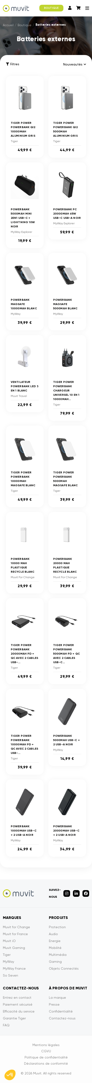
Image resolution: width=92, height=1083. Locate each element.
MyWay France (14, 968)
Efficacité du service (19, 1011)
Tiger (6, 955)
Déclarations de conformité (46, 1063)
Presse (54, 1004)
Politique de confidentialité (46, 1057)
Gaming (55, 961)
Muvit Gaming (14, 948)
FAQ (6, 1025)
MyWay (8, 961)
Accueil (8, 25)
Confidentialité (61, 1011)
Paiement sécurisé (17, 1004)
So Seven (10, 975)
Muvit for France (15, 934)
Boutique (24, 25)
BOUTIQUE (51, 8)
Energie (55, 941)
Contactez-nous (62, 1018)
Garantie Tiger (14, 1018)
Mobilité (55, 948)
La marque (57, 997)
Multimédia (57, 955)
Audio (53, 934)
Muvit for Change (16, 927)
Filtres (12, 64)
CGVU (46, 1051)
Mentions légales (46, 1045)
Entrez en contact (17, 997)
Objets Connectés (64, 968)
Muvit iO (9, 941)
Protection (57, 927)
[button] (10, 1075)
